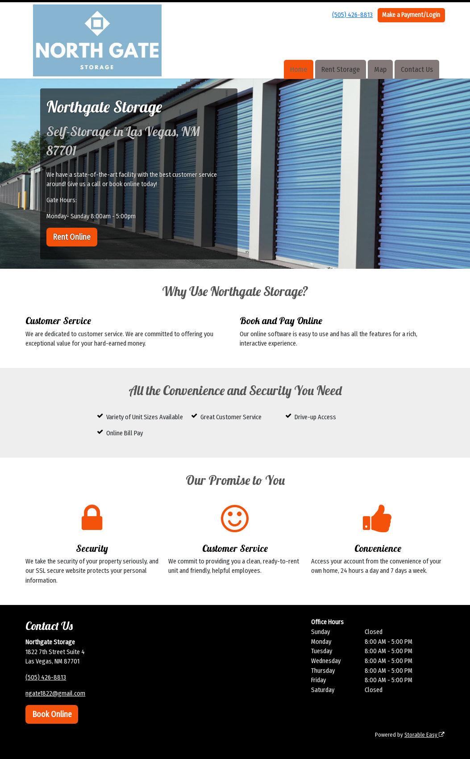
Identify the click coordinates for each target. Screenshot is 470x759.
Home (298, 69)
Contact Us (417, 69)
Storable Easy (424, 734)
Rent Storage (340, 69)
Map (380, 69)
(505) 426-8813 (352, 15)
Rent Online (72, 237)
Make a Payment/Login (411, 15)
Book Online (52, 714)
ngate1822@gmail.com (55, 693)
